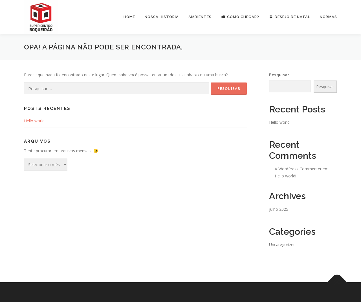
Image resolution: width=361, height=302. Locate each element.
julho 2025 (278, 209)
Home (129, 17)
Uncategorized (282, 244)
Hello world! (34, 120)
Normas (328, 17)
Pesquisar (279, 74)
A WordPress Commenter (298, 168)
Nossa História (162, 17)
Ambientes (200, 17)
